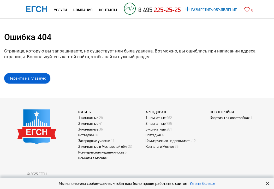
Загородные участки (94, 141)
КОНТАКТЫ (108, 10)
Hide (267, 183)
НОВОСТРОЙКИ (222, 112)
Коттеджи (86, 135)
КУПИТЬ (84, 112)
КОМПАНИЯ (83, 10)
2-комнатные (88, 123)
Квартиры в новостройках (229, 118)
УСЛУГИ (60, 10)
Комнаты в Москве (92, 158)
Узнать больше (202, 183)
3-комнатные (88, 129)
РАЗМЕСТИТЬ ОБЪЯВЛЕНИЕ (214, 10)
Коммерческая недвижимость (101, 152)
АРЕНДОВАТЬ (156, 112)
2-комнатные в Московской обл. (102, 146)
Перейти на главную (27, 78)
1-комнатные (88, 118)
